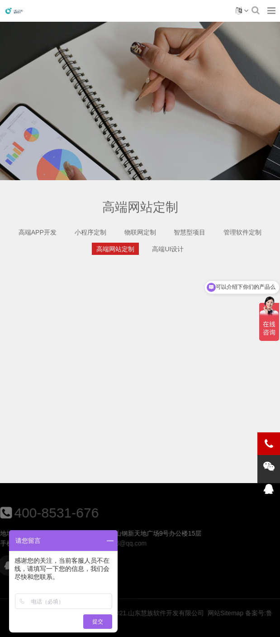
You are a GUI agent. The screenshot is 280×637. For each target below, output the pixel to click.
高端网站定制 (115, 249)
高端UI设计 (168, 249)
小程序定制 (90, 232)
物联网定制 (140, 232)
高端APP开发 (38, 232)
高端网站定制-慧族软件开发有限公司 (14, 11)
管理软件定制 (242, 232)
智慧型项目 (189, 232)
